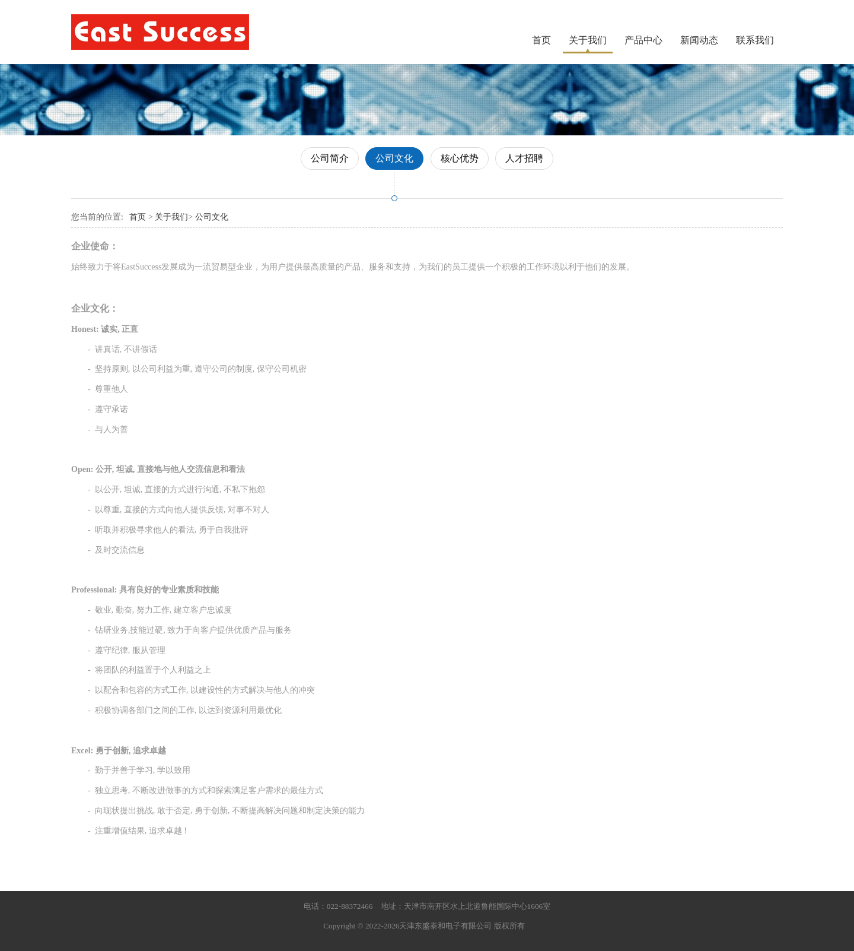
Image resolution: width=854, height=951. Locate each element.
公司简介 (330, 158)
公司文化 (394, 158)
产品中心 (643, 40)
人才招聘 (524, 158)
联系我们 (755, 40)
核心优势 (460, 158)
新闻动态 (699, 40)
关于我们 (588, 40)
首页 (541, 40)
